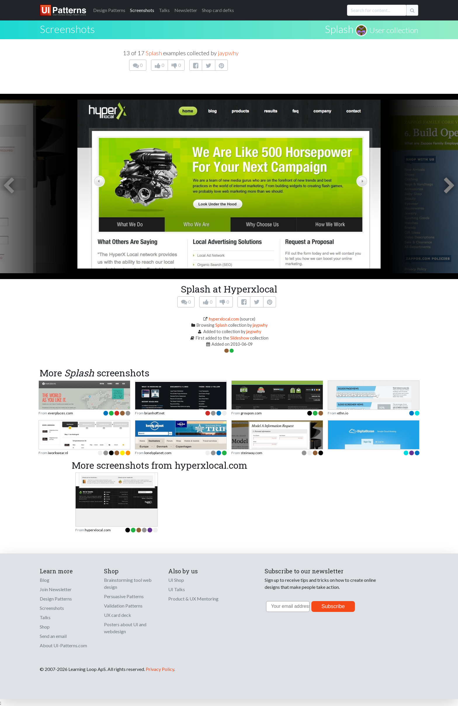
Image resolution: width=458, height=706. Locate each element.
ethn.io (342, 413)
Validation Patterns (123, 605)
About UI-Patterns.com (63, 645)
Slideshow (239, 337)
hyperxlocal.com (224, 318)
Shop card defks (218, 10)
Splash (339, 29)
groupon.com (251, 413)
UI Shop (176, 580)
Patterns (109, 10)
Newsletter (185, 10)
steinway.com (251, 453)
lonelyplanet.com (157, 453)
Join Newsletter (56, 589)
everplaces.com (60, 413)
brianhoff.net (154, 413)
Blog (44, 580)
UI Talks (176, 589)
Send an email (53, 636)
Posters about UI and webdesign (125, 628)
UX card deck (117, 615)
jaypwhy (228, 52)
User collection (393, 30)
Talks (164, 10)
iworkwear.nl (58, 453)
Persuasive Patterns (124, 596)
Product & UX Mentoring (193, 598)
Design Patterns (56, 598)
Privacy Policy (160, 669)
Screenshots (142, 10)
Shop (45, 626)
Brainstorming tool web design (128, 583)
